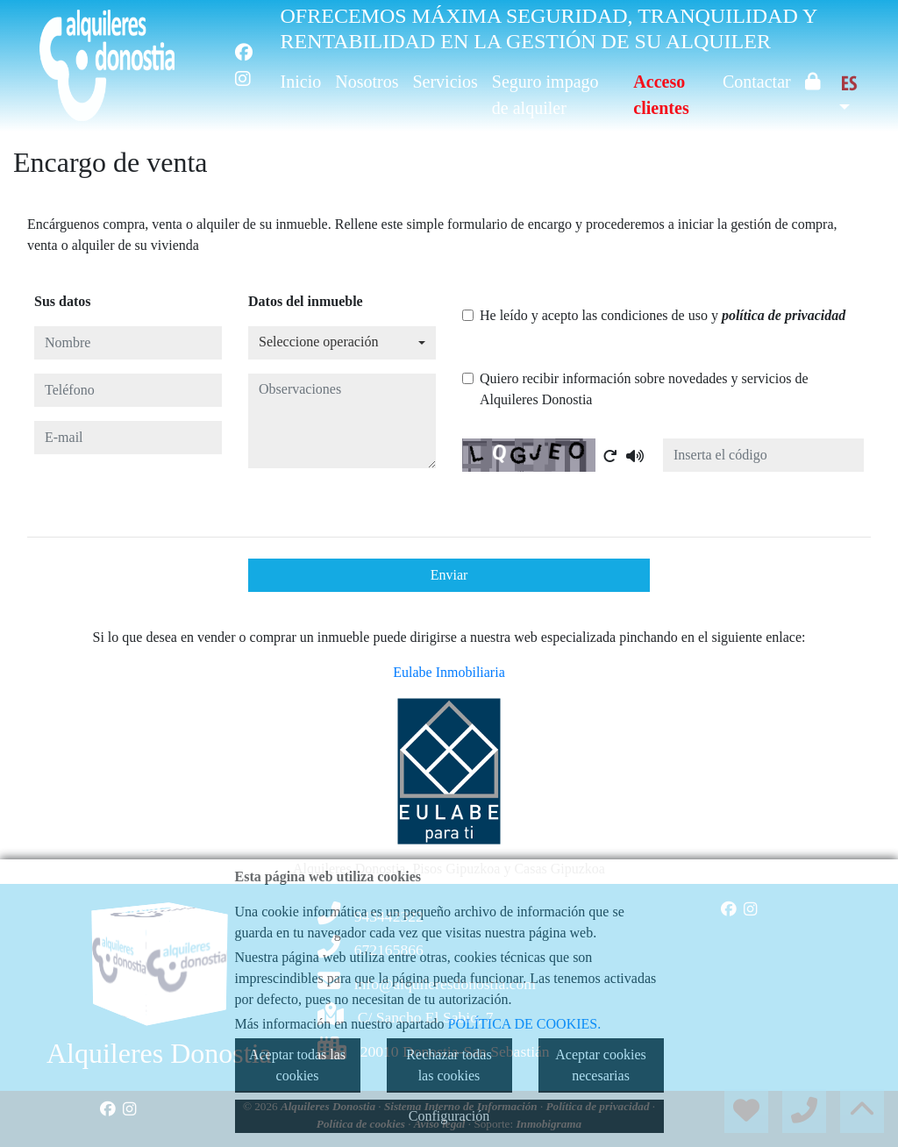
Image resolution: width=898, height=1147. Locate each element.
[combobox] (342, 343)
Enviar (449, 574)
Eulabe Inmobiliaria (449, 672)
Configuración (449, 1115)
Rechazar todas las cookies (448, 1065)
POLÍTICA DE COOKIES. (525, 1023)
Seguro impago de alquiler (545, 95)
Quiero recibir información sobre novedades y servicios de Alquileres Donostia (644, 389)
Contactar (757, 81)
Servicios (444, 81)
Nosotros (366, 81)
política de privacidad (783, 315)
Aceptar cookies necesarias (600, 1065)
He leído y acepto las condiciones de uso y (662, 315)
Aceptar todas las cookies (297, 1065)
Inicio (301, 81)
